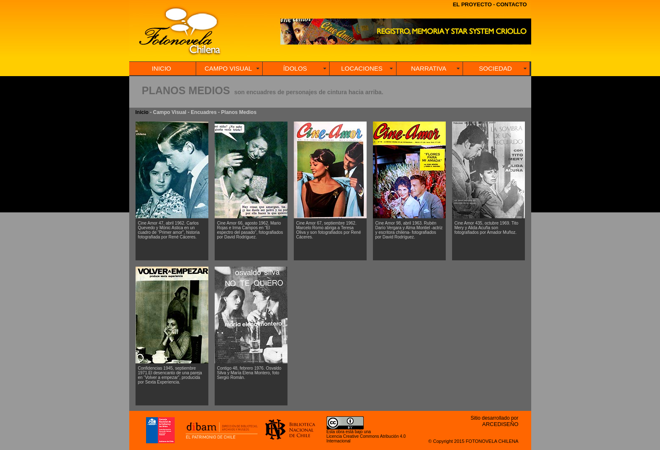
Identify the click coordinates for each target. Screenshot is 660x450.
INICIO (161, 68)
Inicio (142, 112)
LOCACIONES (361, 68)
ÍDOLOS (295, 68)
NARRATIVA (429, 68)
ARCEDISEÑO (500, 424)
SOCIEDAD (495, 68)
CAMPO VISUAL (228, 68)
